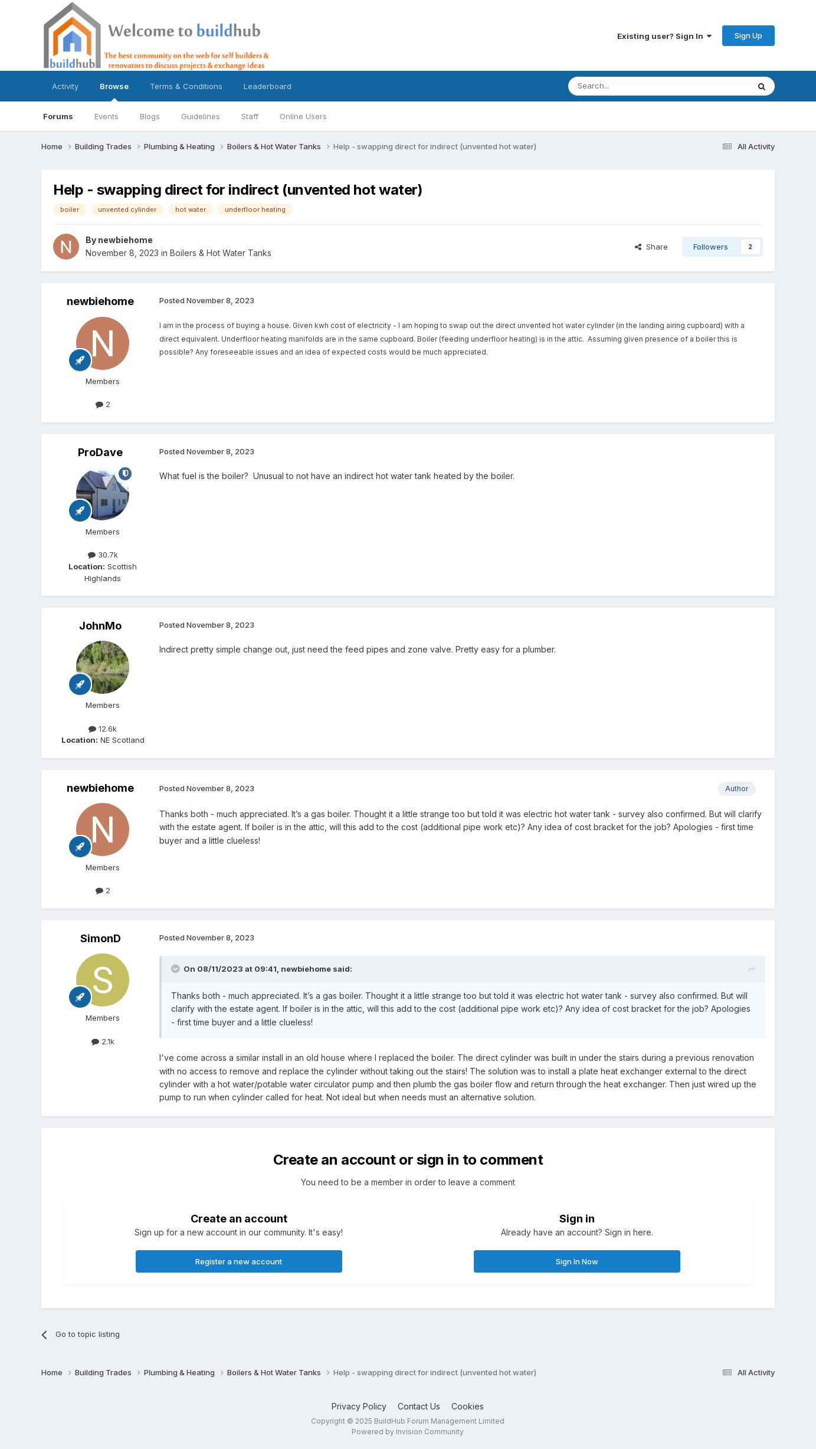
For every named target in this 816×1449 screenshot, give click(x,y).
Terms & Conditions (186, 86)
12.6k (103, 728)
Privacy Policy (359, 1406)
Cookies (467, 1406)
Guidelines (200, 116)
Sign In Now (577, 1261)
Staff (249, 116)
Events (106, 116)
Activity (65, 86)
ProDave (100, 452)
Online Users (303, 116)
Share (651, 246)
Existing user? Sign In (664, 36)
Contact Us (419, 1406)
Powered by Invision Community (408, 1431)
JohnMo (100, 625)
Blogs (150, 116)
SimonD (100, 938)
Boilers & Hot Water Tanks (220, 253)
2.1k (102, 1041)
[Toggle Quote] (176, 968)
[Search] (628, 86)
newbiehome (125, 240)
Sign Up (748, 35)
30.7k (103, 554)
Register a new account (238, 1261)
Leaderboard (267, 86)
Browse (114, 91)
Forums (58, 116)
